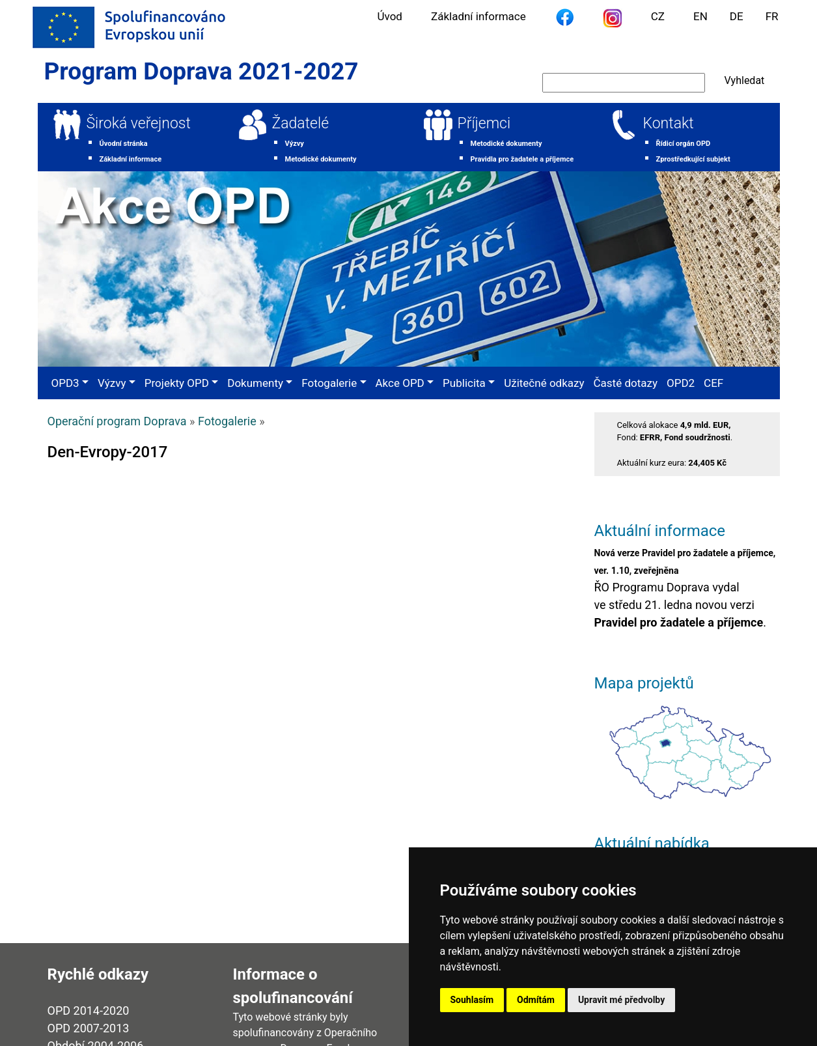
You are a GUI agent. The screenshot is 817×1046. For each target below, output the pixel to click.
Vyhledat (745, 80)
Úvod (390, 16)
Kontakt (668, 123)
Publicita (464, 382)
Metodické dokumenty (321, 159)
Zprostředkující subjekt (693, 159)
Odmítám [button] (536, 1000)
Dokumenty (255, 382)
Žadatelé (300, 123)
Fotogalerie (329, 382)
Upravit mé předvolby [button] (621, 1000)
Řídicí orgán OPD (683, 143)
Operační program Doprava (117, 421)
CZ (658, 16)
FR (772, 16)
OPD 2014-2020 (89, 1010)
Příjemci (484, 123)
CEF (713, 382)
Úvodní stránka (124, 143)
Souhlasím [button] (472, 1000)
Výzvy (294, 143)
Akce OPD (400, 382)
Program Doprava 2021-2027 (201, 71)
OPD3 (65, 382)
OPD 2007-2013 (89, 1028)
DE (736, 16)
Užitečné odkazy (544, 382)
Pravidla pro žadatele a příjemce (522, 159)
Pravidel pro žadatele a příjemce (679, 622)
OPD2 (681, 382)
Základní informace (478, 16)
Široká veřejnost (139, 123)
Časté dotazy (626, 382)
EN (700, 16)
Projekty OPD (177, 382)
